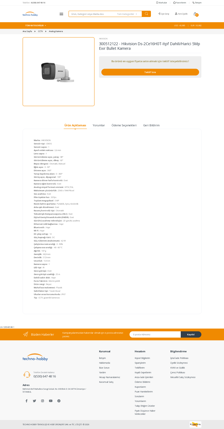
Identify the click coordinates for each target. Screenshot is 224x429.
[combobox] (92, 14)
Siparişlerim (140, 362)
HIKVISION (103, 38)
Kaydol (190, 334)
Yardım (102, 372)
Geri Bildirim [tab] (151, 125)
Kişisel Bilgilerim (142, 358)
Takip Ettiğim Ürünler (145, 405)
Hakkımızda (104, 362)
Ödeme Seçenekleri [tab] (124, 125)
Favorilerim (179, 2)
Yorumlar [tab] (99, 125)
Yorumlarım (140, 401)
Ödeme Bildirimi (142, 381)
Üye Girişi (163, 13)
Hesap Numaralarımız (109, 377)
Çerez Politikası (177, 372)
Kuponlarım (140, 386)
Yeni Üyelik (181, 13)
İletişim (197, 2)
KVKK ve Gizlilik (177, 367)
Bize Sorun (104, 367)
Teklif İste (150, 72)
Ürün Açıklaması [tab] (75, 125)
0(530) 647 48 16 (44, 376)
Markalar (161, 2)
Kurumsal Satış (106, 381)
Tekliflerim (140, 367)
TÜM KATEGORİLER (34, 25)
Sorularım (139, 396)
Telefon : (34, 2)
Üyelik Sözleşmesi (179, 362)
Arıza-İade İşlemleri (144, 377)
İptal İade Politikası (179, 358)
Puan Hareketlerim (144, 391)
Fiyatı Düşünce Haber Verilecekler (145, 412)
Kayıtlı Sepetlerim (143, 372)
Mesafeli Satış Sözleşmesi (182, 377)
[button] (129, 14)
